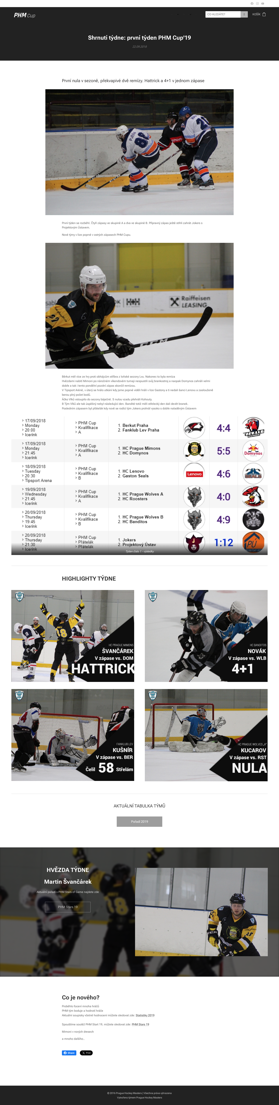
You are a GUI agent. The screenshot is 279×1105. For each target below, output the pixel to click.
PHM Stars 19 (140, 1024)
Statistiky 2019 (145, 1015)
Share (69, 1052)
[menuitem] (179, 14)
